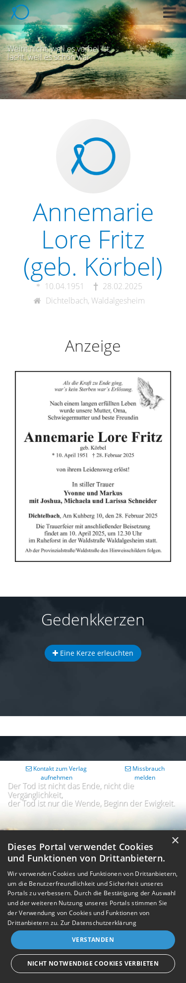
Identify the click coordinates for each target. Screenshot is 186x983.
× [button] (175, 841)
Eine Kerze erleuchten (93, 653)
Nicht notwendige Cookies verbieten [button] (93, 963)
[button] (169, 12)
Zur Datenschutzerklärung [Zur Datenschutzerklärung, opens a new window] (98, 923)
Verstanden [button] (93, 939)
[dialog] (93, 906)
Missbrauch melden (145, 773)
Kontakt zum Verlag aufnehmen (56, 773)
